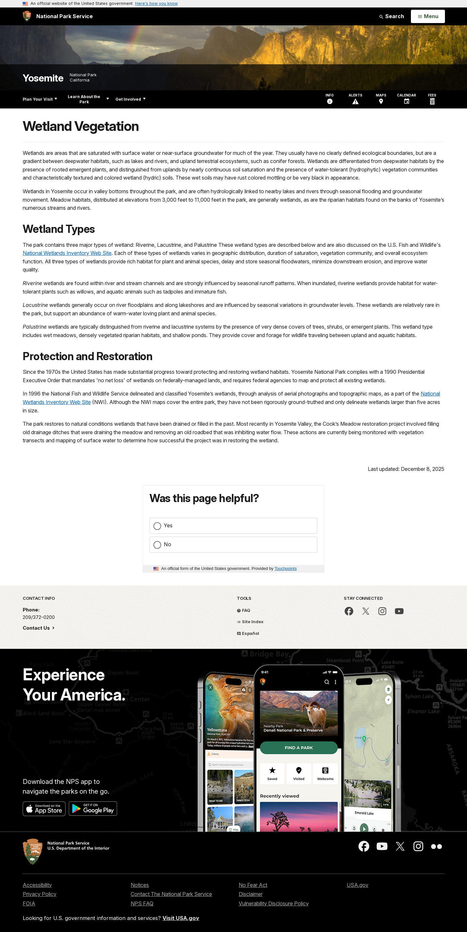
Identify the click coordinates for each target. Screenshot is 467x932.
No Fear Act (253, 885)
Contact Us (37, 628)
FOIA (29, 903)
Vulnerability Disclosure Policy (274, 903)
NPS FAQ (142, 903)
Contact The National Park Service (171, 894)
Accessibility (37, 885)
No (167, 544)
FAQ (243, 610)
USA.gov (357, 885)
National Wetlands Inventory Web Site (67, 253)
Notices (140, 885)
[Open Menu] (428, 16)
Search (391, 16)
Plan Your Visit (40, 99)
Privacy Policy (39, 894)
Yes (168, 525)
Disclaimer (251, 894)
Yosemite (43, 78)
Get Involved (130, 99)
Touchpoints (286, 568)
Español (248, 633)
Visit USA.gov (180, 918)
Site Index (250, 621)
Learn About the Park (88, 99)
